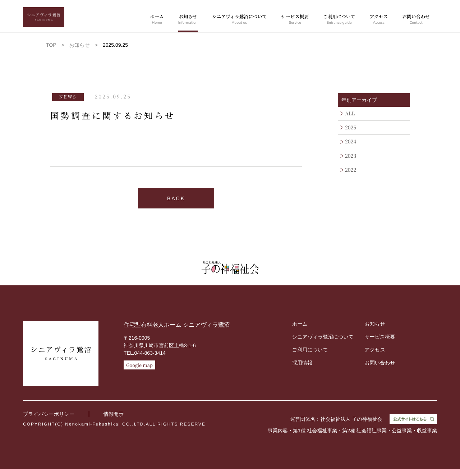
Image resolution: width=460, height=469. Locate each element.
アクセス (378, 19)
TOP (51, 45)
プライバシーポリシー (48, 414)
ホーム (157, 19)
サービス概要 (295, 19)
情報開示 (114, 414)
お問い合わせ (416, 19)
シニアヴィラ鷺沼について (239, 19)
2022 (350, 170)
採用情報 (302, 362)
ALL (350, 113)
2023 (350, 156)
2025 (350, 127)
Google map (139, 365)
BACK (176, 198)
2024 (350, 141)
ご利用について (339, 19)
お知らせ (188, 19)
